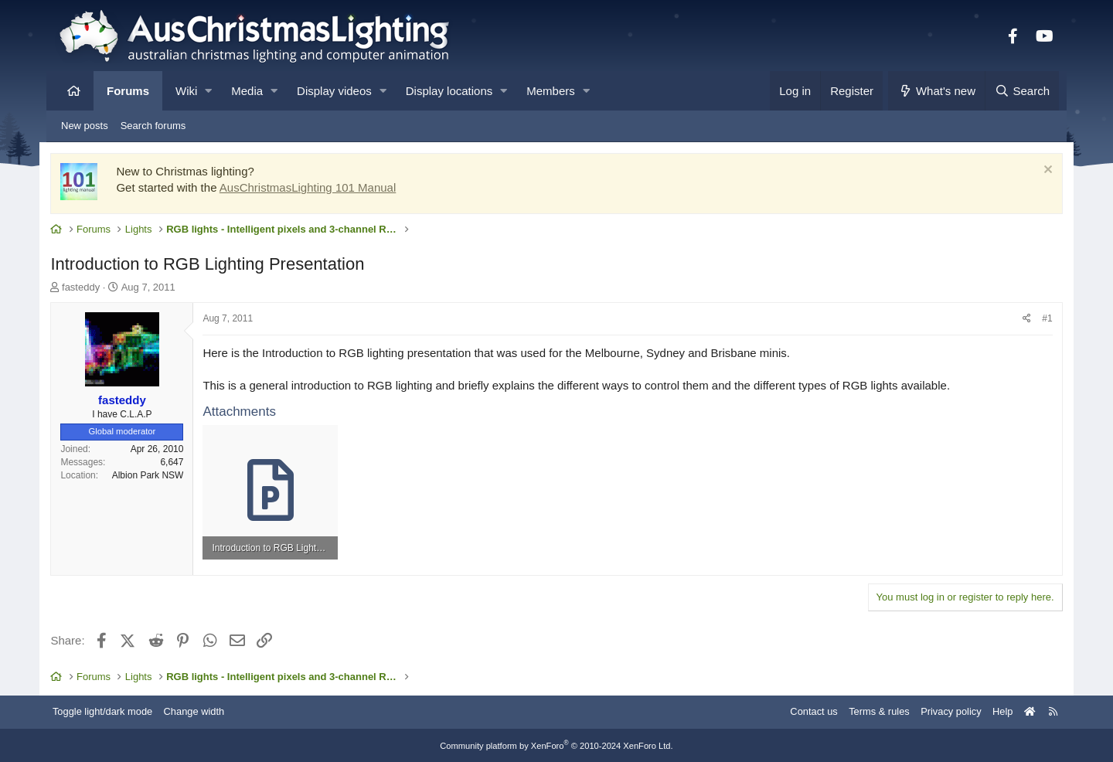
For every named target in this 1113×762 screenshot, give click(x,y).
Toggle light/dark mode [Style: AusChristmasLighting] (111, 710)
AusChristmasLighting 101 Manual (314, 188)
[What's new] (936, 91)
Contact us (802, 710)
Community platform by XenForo (556, 744)
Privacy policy (941, 710)
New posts (84, 125)
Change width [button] (204, 710)
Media (247, 90)
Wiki (186, 90)
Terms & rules (868, 710)
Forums (128, 90)
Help (993, 710)
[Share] (1020, 319)
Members (550, 90)
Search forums (153, 125)
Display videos (334, 90)
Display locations (449, 90)
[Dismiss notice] (1038, 172)
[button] (208, 91)
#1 (1040, 319)
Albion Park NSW (155, 475)
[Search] (1022, 91)
